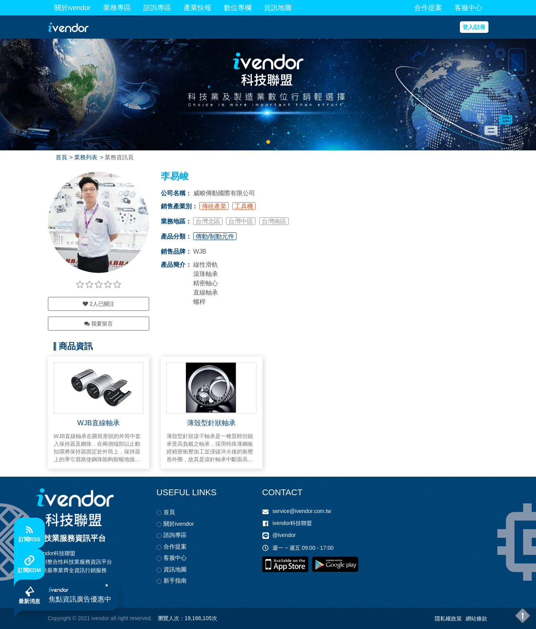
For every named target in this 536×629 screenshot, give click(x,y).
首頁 (61, 157)
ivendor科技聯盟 (292, 523)
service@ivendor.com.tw (301, 511)
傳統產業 (214, 206)
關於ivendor (72, 8)
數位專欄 (238, 8)
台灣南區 (274, 221)
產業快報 (197, 8)
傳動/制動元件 (215, 236)
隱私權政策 (448, 618)
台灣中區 (240, 221)
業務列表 (85, 157)
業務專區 (117, 8)
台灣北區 (208, 221)
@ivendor (284, 535)
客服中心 (468, 8)
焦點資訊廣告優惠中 (80, 599)
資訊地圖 (278, 8)
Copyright (59, 618)
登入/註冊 (474, 27)
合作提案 (428, 8)
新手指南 (175, 580)
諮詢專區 (157, 8)
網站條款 (476, 618)
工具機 (244, 206)
